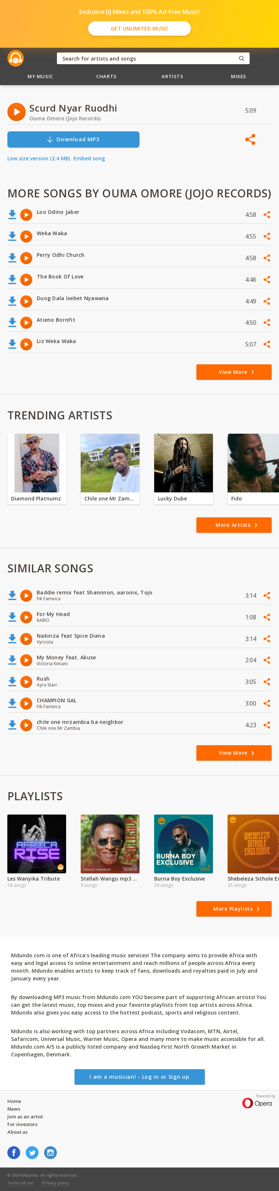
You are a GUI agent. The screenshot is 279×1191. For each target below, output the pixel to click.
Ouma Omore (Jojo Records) (65, 118)
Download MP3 (73, 139)
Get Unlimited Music (140, 28)
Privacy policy (55, 1182)
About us (17, 1132)
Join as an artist (25, 1116)
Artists (173, 76)
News (13, 1109)
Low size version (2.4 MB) (38, 158)
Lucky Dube (172, 498)
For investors (22, 1124)
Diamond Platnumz (36, 498)
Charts (106, 76)
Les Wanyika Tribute (33, 878)
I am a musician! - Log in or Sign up (139, 1076)
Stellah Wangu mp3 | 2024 (110, 878)
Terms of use (20, 1182)
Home (14, 1101)
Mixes (238, 76)
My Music (40, 76)
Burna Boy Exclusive (179, 878)
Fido (236, 498)
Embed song (89, 158)
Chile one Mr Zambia (110, 498)
